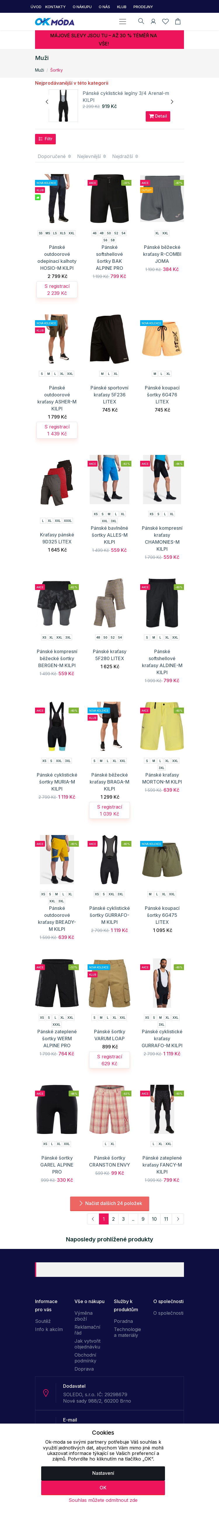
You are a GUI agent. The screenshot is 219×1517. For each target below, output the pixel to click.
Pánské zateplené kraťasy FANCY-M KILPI (162, 1165)
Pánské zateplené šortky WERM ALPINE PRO (57, 1038)
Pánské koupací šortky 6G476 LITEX (162, 395)
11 (166, 1219)
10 (154, 1219)
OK (103, 1488)
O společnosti (168, 1313)
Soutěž (43, 1321)
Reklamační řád (87, 1330)
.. (133, 1219)
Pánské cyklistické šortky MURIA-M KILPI (57, 782)
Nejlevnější (92, 156)
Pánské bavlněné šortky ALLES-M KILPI (109, 535)
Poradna (123, 1321)
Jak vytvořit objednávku (87, 1344)
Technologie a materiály (127, 1332)
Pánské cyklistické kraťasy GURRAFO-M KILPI (162, 1038)
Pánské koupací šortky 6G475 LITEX (162, 915)
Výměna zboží (83, 1316)
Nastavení (103, 1473)
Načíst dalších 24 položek (109, 1203)
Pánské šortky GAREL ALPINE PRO (57, 1165)
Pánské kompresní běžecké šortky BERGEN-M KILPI (57, 658)
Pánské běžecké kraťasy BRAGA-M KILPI (109, 782)
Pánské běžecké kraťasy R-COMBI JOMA (162, 254)
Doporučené (55, 156)
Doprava (84, 1369)
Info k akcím (49, 1329)
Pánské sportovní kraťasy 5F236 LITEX (109, 395)
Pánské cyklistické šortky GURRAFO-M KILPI (109, 915)
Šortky (56, 70)
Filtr (45, 138)
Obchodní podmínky (85, 1358)
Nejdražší (125, 156)
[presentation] (47, 102)
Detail (158, 116)
